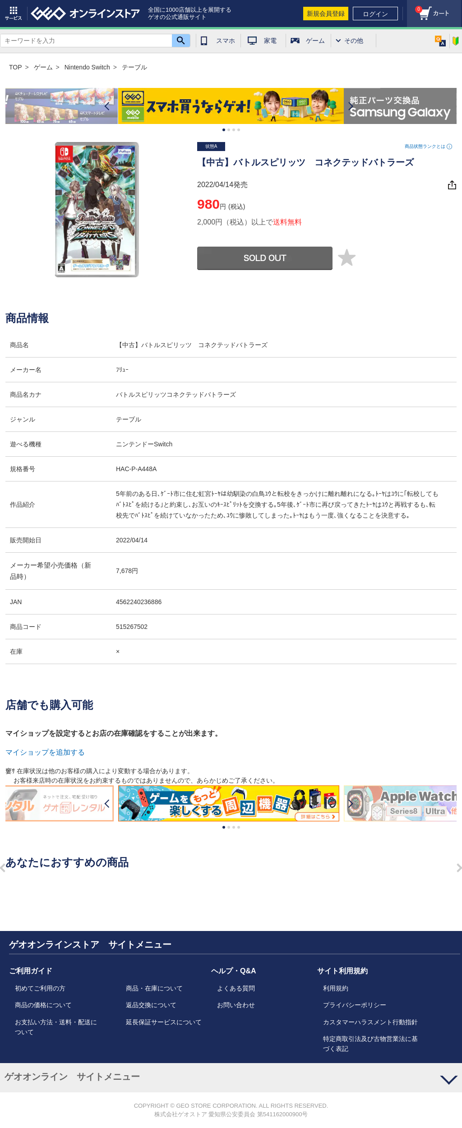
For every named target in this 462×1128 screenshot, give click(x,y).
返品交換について (151, 1005)
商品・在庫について (154, 988)
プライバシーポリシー (354, 1005)
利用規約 (335, 988)
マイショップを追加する (45, 752)
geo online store (85, 13)
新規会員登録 (326, 13)
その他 (353, 40)
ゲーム (315, 40)
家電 (270, 40)
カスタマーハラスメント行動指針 (370, 1022)
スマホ (225, 40)
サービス (13, 13)
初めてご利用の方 (40, 988)
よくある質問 (236, 988)
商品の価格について (43, 1005)
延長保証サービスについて (164, 1022)
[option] (231, 106)
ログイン (375, 14)
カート (414, 7)
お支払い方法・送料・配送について (56, 1027)
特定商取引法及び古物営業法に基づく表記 (370, 1043)
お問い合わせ (236, 1005)
